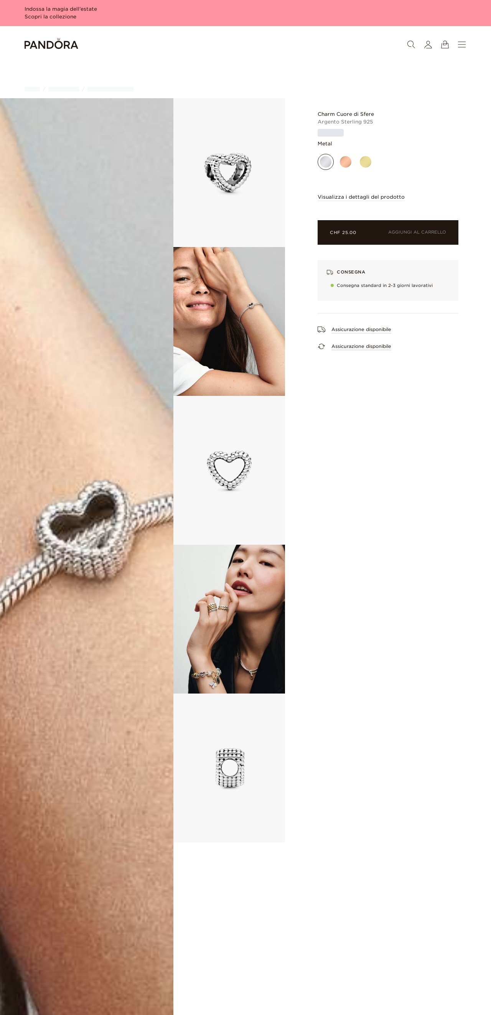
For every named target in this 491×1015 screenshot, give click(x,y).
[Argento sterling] (326, 162)
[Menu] (461, 44)
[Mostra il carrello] (445, 44)
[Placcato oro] (366, 162)
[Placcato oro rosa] (346, 162)
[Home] (51, 44)
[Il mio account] (428, 44)
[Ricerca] (411, 44)
